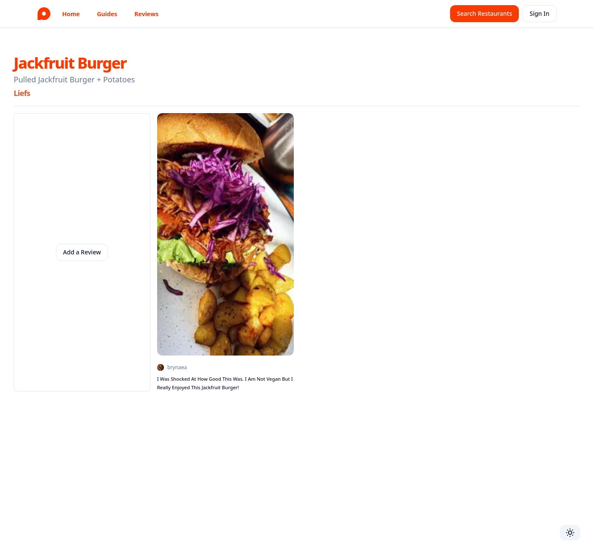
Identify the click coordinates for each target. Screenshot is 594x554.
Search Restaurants (484, 13)
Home (71, 14)
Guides (107, 14)
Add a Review (82, 252)
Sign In (539, 13)
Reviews (147, 14)
